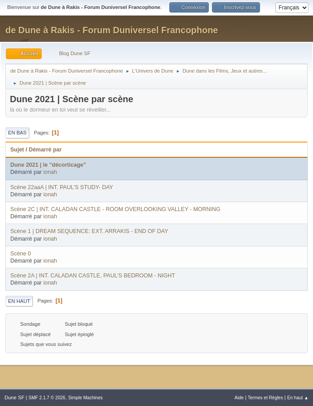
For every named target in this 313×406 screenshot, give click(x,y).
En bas (17, 132)
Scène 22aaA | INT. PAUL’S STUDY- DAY (61, 187)
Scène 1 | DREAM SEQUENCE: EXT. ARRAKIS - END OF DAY (89, 231)
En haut (19, 301)
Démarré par (45, 150)
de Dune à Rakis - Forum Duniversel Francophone (111, 30)
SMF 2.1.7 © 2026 (46, 397)
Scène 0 (20, 254)
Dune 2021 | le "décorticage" (48, 165)
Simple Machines (85, 397)
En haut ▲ (298, 397)
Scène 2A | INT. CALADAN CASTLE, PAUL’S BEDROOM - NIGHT (92, 275)
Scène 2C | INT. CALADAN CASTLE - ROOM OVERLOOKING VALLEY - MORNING (115, 209)
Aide (238, 397)
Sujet (17, 150)
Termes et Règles (265, 397)
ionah (50, 172)
